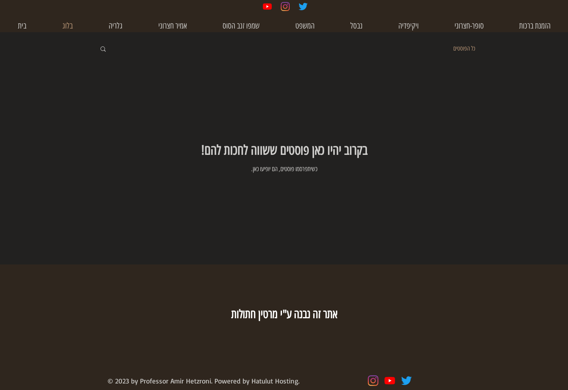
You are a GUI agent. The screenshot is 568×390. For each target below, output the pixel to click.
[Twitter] (303, 6)
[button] (408, 26)
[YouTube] (267, 6)
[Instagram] (285, 6)
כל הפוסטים (464, 48)
